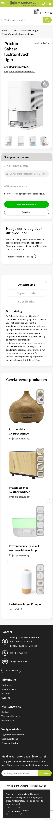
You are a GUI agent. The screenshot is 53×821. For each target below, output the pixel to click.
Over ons (5, 697)
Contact (5, 712)
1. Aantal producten (16, 166)
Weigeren (26, 810)
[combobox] (22, 20)
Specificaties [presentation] (26, 301)
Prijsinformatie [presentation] (26, 293)
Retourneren (7, 720)
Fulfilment (6, 685)
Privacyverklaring (9, 743)
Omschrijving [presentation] (26, 285)
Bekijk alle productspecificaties (20, 71)
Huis (16, 30)
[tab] (26, 284)
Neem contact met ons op (20, 256)
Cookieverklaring (9, 738)
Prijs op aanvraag (19, 438)
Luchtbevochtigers (30, 30)
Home (4, 30)
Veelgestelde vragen (11, 716)
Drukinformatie (9, 689)
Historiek (5, 693)
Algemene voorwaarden (12, 734)
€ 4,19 (15, 609)
